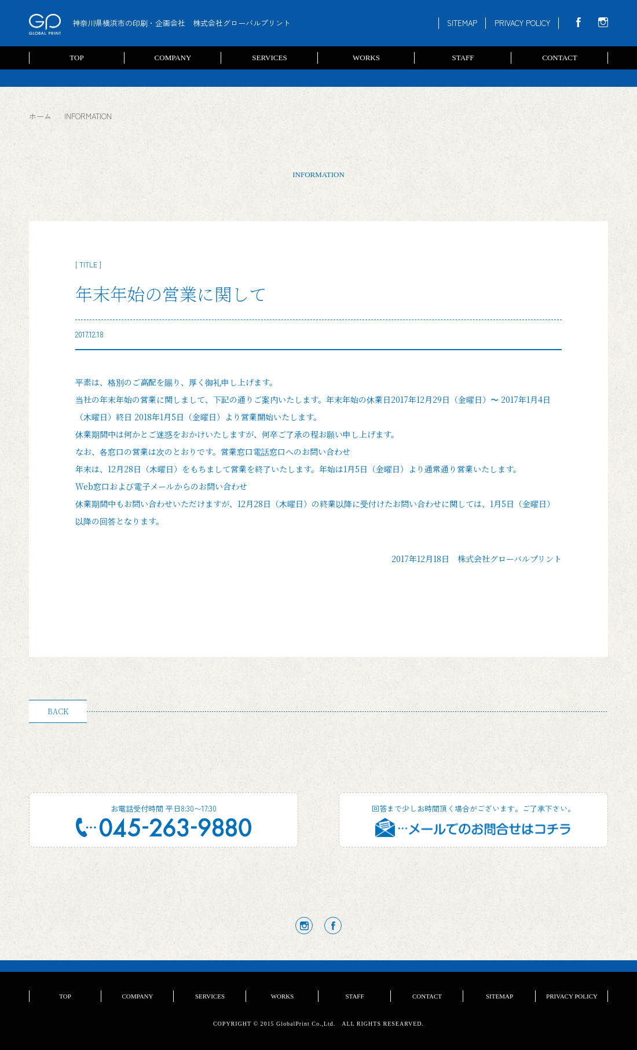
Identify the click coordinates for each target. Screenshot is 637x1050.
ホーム (40, 116)
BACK (57, 711)
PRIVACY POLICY (522, 22)
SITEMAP (462, 22)
